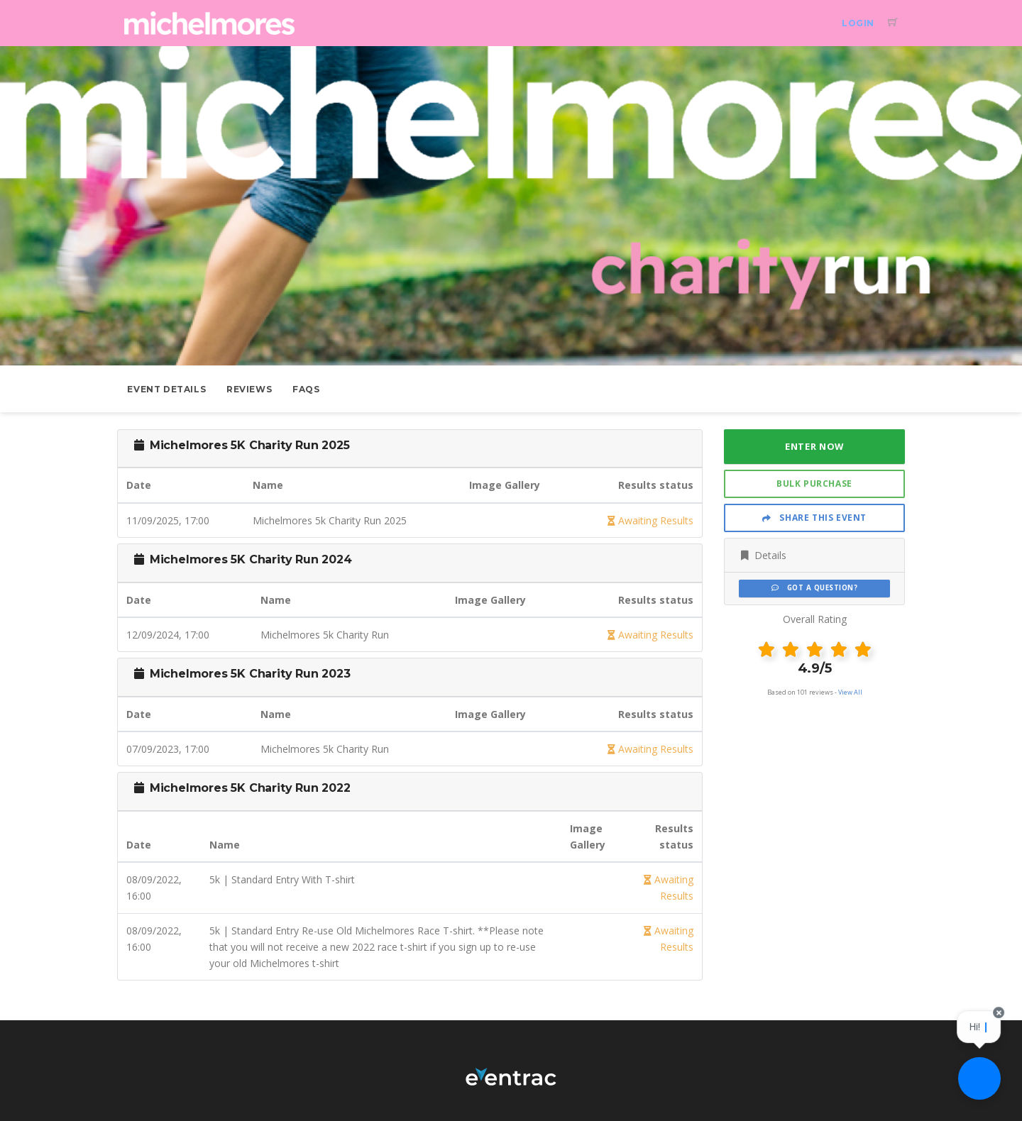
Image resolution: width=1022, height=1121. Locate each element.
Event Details (166, 389)
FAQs (305, 389)
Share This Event (814, 518)
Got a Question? (814, 587)
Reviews (249, 389)
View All (850, 692)
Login (858, 23)
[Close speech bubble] (999, 1021)
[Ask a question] (979, 1078)
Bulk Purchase (814, 483)
